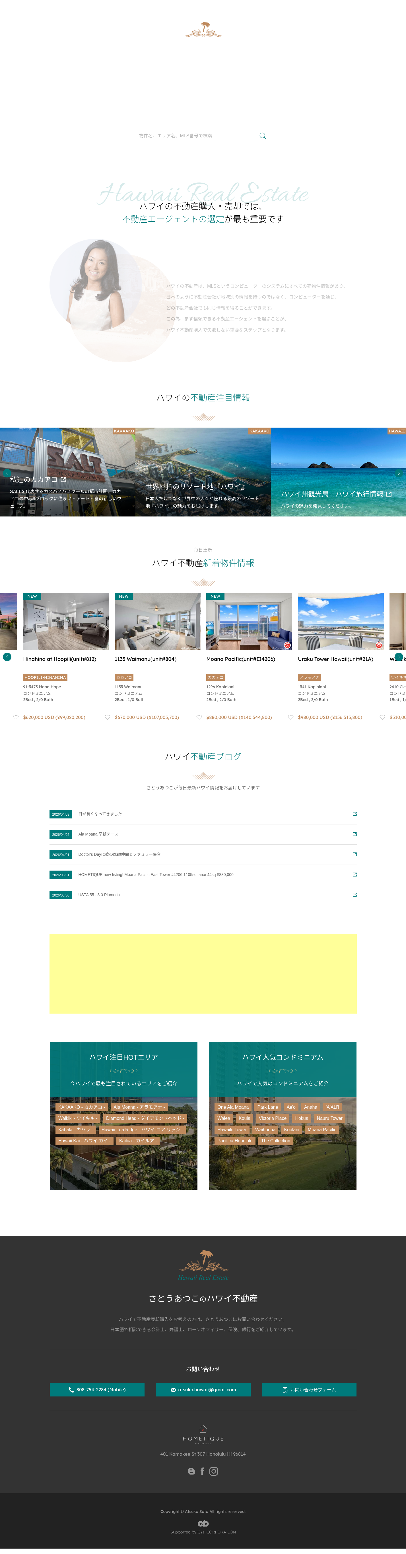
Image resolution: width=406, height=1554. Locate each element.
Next (399, 473)
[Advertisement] (203, 974)
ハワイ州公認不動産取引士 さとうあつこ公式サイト (102, 7)
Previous (7, 473)
